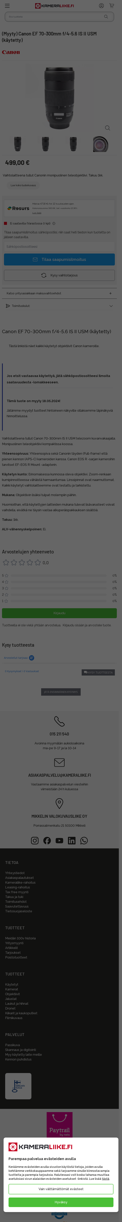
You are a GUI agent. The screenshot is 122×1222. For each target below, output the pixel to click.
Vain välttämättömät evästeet (61, 1189)
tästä (105, 1178)
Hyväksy (61, 1202)
